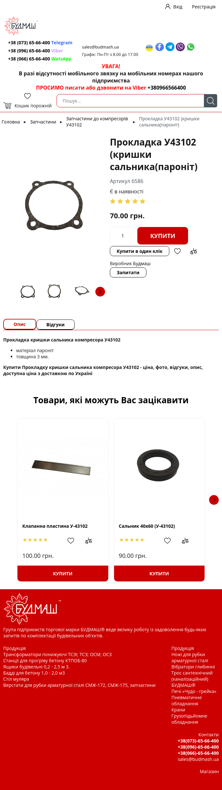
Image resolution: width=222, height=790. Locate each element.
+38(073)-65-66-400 (198, 741)
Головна (11, 122)
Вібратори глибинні (193, 667)
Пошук (210, 100)
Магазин (209, 771)
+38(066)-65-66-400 (198, 753)
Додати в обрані (177, 251)
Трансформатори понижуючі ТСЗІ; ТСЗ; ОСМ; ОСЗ (57, 654)
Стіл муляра (16, 679)
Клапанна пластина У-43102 (55, 526)
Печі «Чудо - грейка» (194, 691)
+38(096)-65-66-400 (198, 747)
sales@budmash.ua (100, 47)
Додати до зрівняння (193, 251)
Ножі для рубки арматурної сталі (190, 657)
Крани (178, 710)
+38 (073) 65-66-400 (40, 42)
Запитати (128, 272)
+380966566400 (166, 87)
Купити (162, 236)
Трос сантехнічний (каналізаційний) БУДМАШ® (192, 679)
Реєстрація (204, 7)
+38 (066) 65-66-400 (39, 59)
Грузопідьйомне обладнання (189, 719)
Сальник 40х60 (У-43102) (147, 526)
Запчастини (43, 122)
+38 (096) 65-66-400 (35, 51)
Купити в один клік (140, 251)
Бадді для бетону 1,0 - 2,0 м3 (34, 673)
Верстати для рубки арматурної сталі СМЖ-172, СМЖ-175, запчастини (79, 685)
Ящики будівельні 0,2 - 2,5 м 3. (36, 667)
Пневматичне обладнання (187, 700)
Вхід (177, 7)
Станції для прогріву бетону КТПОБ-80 (45, 660)
